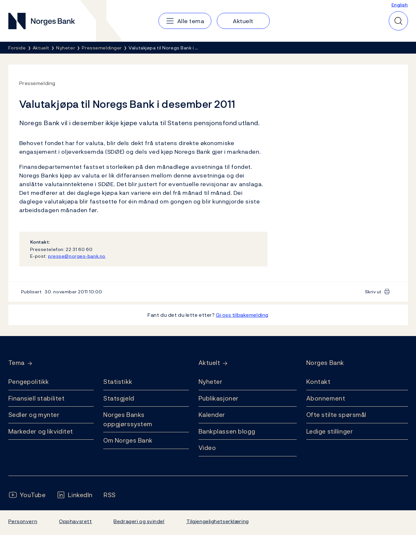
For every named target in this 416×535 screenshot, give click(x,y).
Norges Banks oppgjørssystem (127, 419)
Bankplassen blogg (227, 431)
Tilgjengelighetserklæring (217, 521)
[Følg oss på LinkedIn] (74, 495)
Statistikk (117, 381)
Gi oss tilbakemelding (242, 315)
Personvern (23, 521)
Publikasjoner (219, 398)
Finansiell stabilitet (36, 398)
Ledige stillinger (329, 431)
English (400, 4)
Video (207, 447)
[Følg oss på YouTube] (27, 495)
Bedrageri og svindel (139, 521)
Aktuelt (209, 362)
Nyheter (211, 381)
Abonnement (325, 398)
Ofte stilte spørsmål (336, 414)
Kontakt (318, 381)
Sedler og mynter (34, 414)
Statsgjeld (118, 398)
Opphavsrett (75, 521)
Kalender (212, 414)
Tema (16, 362)
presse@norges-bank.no (77, 256)
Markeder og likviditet (40, 431)
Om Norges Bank (128, 440)
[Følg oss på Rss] (110, 495)
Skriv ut (373, 291)
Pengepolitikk (28, 381)
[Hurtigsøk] (398, 20)
